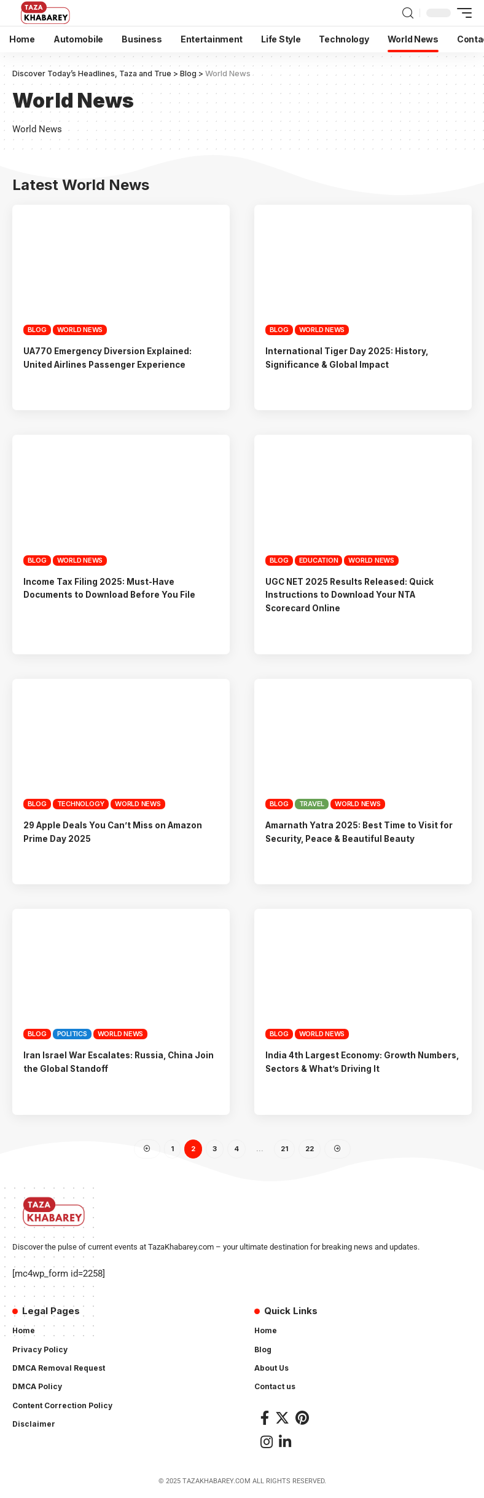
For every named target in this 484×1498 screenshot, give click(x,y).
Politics (72, 1033)
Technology (81, 803)
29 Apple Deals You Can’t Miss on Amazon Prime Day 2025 (101, 831)
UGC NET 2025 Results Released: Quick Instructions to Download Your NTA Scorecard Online (357, 594)
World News (80, 329)
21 (284, 1149)
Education (318, 559)
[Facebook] (264, 1419)
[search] (407, 13)
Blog (37, 329)
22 (309, 1149)
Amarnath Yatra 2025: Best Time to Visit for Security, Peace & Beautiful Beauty (359, 831)
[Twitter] (282, 1419)
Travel (312, 803)
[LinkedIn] (285, 1444)
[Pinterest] (302, 1419)
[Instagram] (266, 1444)
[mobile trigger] (461, 13)
